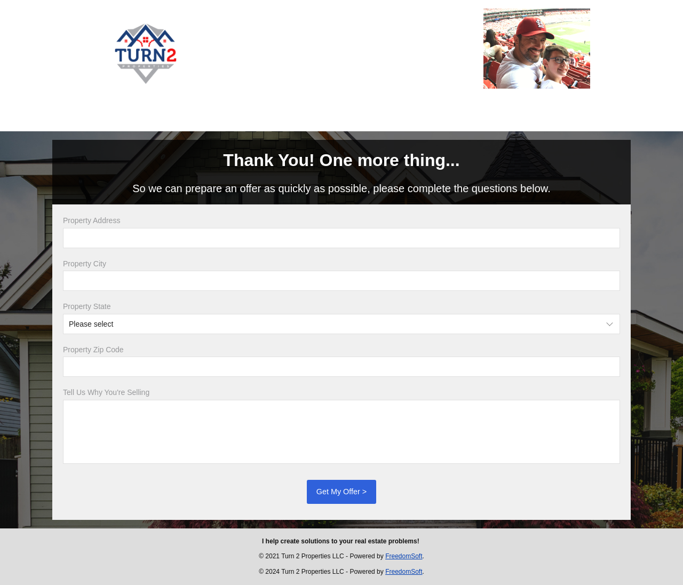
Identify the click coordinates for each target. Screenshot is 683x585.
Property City (84, 263)
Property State (87, 306)
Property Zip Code (93, 349)
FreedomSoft (403, 556)
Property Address (91, 220)
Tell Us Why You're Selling (106, 392)
